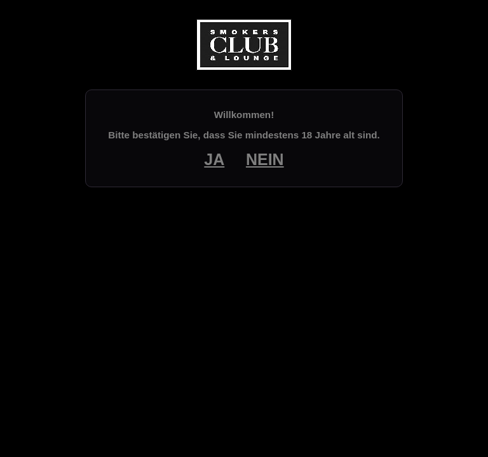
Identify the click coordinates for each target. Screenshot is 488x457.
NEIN (265, 159)
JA (214, 159)
